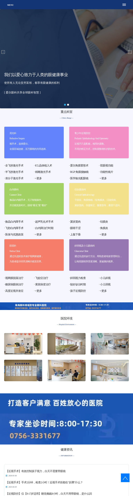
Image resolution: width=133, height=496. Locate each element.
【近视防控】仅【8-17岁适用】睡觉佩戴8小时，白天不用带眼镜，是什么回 (49, 493)
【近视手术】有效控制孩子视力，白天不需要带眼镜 (35, 471)
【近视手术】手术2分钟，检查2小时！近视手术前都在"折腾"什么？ (44, 482)
